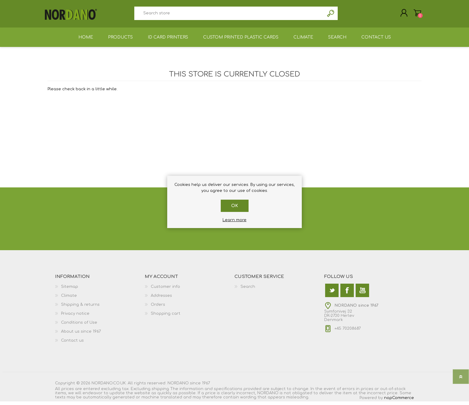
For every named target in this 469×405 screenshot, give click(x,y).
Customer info (165, 290)
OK (234, 206)
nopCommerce (399, 401)
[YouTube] (362, 294)
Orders (158, 308)
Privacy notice (75, 317)
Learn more (234, 220)
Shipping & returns (80, 308)
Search (331, 15)
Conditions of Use (79, 326)
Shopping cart (414, 14)
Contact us (72, 344)
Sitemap (69, 290)
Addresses (161, 299)
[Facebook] (347, 294)
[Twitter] (332, 294)
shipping (160, 392)
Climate (69, 299)
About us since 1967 (81, 335)
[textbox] (229, 15)
